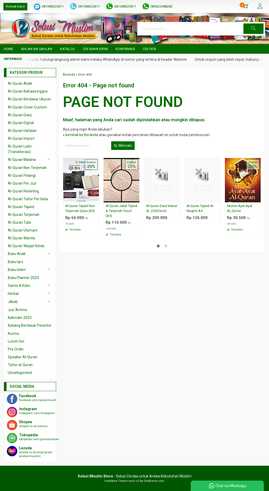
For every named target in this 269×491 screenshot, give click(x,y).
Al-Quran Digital (21, 123)
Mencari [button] (123, 145)
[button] (253, 28)
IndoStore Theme (116, 481)
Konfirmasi (125, 49)
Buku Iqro (15, 262)
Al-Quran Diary (20, 115)
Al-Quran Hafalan (22, 131)
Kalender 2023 (20, 318)
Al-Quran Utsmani (22, 230)
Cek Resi (149, 49)
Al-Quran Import (21, 138)
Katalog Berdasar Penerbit (29, 325)
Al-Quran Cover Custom (27, 107)
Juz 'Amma (17, 310)
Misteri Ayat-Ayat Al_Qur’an (239, 208)
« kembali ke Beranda (80, 135)
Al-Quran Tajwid (21, 207)
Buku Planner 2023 (23, 278)
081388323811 (53, 6)
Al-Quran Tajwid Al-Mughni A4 (200, 208)
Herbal (13, 294)
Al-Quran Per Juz (22, 183)
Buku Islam (17, 270)
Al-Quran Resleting (23, 191)
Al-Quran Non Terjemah (27, 168)
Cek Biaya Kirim (95, 49)
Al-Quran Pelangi (22, 175)
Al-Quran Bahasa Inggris (28, 91)
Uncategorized (20, 373)
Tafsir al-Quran (20, 365)
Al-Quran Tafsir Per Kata (28, 199)
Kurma (13, 333)
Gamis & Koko (19, 285)
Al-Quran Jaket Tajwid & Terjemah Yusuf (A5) (121, 211)
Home (8, 49)
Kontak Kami (15, 6)
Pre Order (16, 349)
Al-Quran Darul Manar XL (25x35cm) (161, 208)
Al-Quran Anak (20, 83)
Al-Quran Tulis (19, 222)
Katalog (67, 49)
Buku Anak (17, 254)
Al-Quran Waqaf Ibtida (26, 246)
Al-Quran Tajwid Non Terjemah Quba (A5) (80, 208)
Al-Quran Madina (22, 159)
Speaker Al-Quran (22, 357)
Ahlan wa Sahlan (36, 49)
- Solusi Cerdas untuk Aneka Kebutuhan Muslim (135, 476)
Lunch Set (16, 341)
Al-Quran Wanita (21, 238)
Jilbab (13, 302)
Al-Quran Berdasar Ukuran (29, 99)
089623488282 (161, 6)
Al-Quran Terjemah (23, 215)
